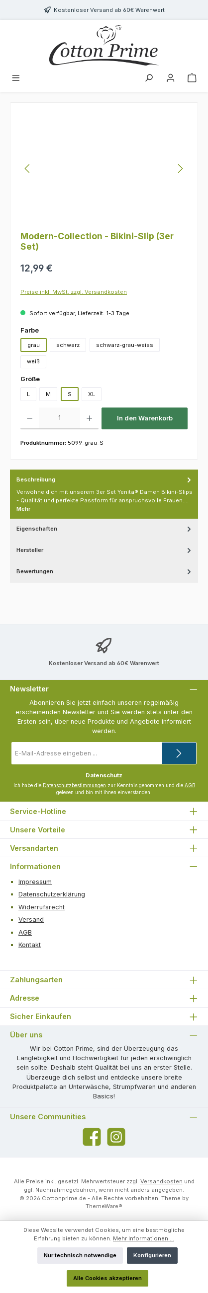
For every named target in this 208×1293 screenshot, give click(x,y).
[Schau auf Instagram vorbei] (116, 1137)
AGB (190, 785)
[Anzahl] (59, 418)
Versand (31, 919)
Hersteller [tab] (104, 550)
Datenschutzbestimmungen (74, 785)
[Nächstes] (180, 168)
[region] (104, 168)
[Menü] (16, 78)
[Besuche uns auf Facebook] (92, 1137)
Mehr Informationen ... (143, 1238)
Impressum (35, 881)
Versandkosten (161, 1181)
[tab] (104, 494)
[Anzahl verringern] (29, 418)
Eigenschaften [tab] (104, 529)
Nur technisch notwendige (80, 1255)
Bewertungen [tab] (104, 571)
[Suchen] (149, 78)
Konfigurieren (152, 1255)
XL (91, 394)
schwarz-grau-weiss (124, 344)
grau (33, 344)
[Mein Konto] (171, 78)
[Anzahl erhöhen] (89, 418)
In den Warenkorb (145, 418)
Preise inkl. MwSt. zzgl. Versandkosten (73, 291)
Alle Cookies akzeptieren (107, 1278)
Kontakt (29, 945)
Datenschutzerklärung (51, 894)
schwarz (68, 344)
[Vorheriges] (27, 168)
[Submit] (179, 753)
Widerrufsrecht (41, 907)
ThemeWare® (104, 1206)
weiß (33, 361)
